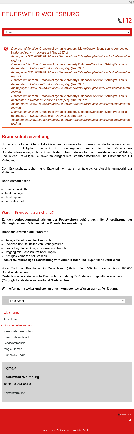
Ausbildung (11, 319)
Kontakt (77, 430)
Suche (86, 430)
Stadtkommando (14, 343)
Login (130, 2)
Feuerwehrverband (16, 337)
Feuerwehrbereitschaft (18, 331)
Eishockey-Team (14, 355)
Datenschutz (64, 430)
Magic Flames (13, 349)
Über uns (11, 312)
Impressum (49, 430)
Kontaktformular (14, 393)
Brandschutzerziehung (18, 325)
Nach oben (126, 414)
